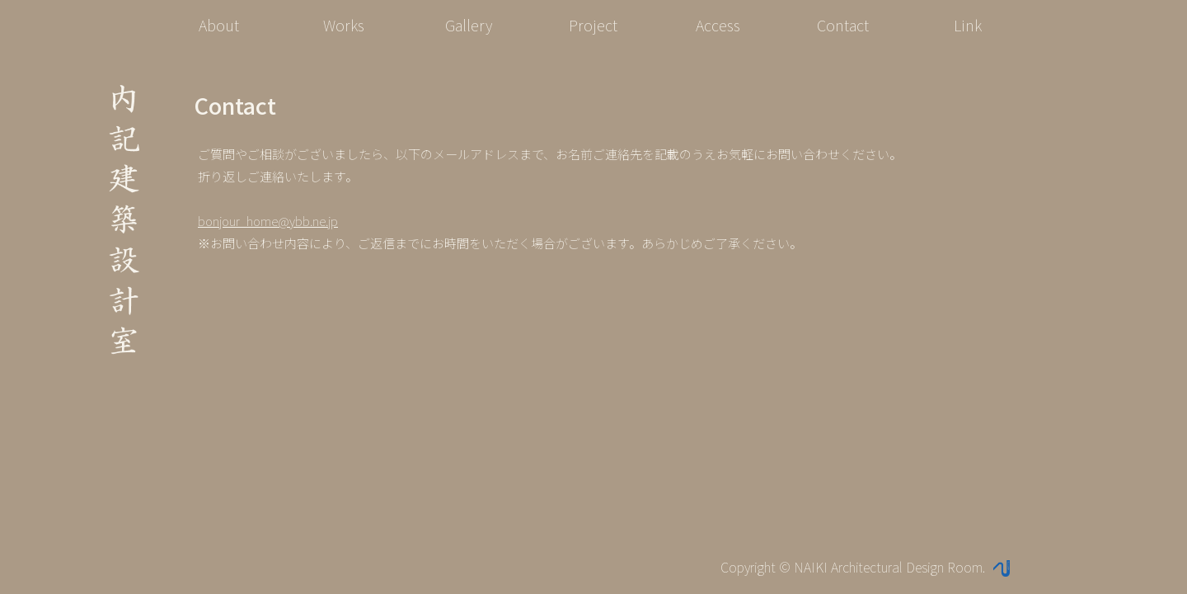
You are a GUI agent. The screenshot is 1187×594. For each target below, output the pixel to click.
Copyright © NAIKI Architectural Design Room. (865, 567)
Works (343, 24)
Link (968, 24)
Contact (843, 24)
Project (593, 24)
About (219, 24)
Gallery (468, 24)
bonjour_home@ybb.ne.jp (268, 220)
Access (718, 24)
